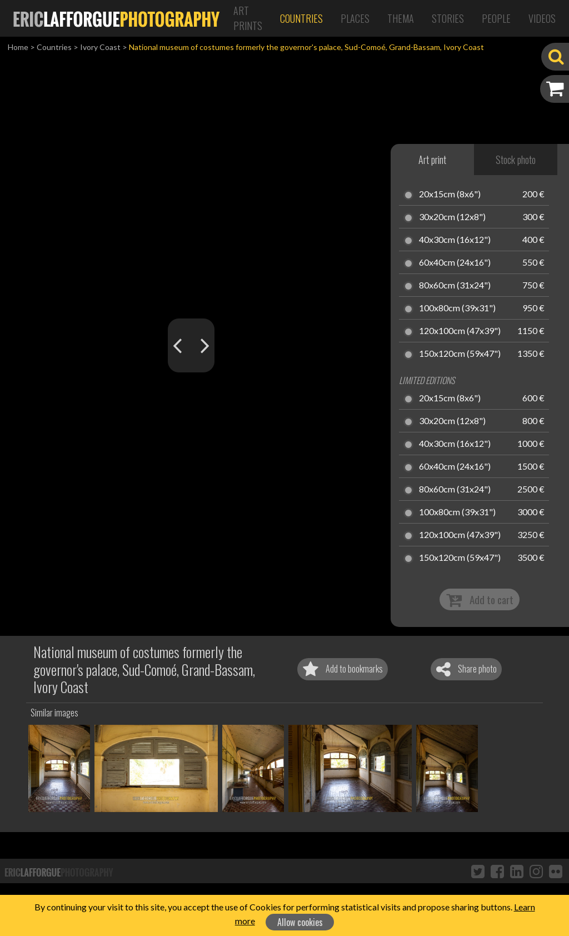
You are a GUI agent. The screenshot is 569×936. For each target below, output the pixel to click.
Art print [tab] (432, 159)
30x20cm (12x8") (452, 217)
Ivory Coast (100, 47)
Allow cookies (300, 922)
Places (355, 18)
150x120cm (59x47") (460, 354)
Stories (448, 18)
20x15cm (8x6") (450, 194)
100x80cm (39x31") (457, 308)
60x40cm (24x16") (455, 262)
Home (18, 47)
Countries (301, 18)
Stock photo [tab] (516, 159)
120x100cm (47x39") (460, 331)
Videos (542, 18)
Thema (400, 18)
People (496, 18)
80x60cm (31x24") (455, 285)
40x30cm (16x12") (455, 240)
